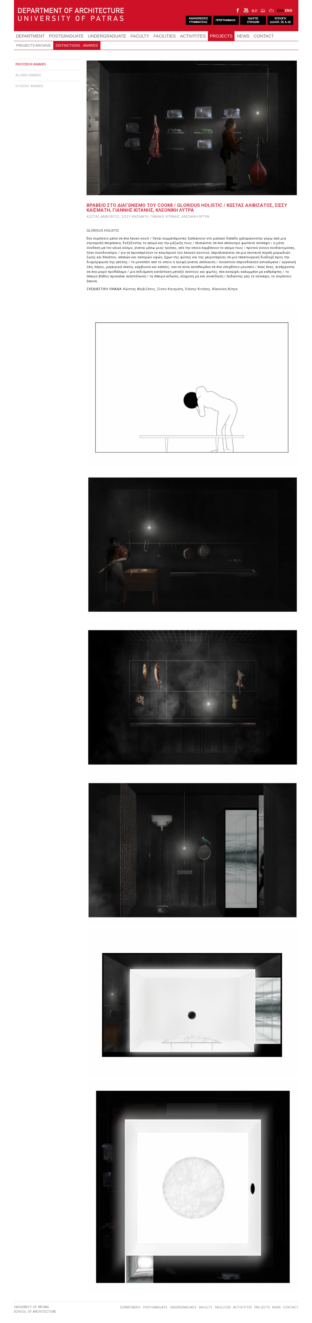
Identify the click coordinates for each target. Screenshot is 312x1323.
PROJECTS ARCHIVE (33, 45)
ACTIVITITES (193, 36)
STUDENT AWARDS (29, 86)
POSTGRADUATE (66, 36)
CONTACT (264, 36)
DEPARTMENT (30, 36)
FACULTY (139, 36)
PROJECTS (221, 36)
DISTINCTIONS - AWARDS (77, 45)
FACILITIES (164, 36)
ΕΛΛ (280, 10)
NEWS (243, 36)
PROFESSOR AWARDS (30, 64)
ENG (288, 10)
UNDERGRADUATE (107, 36)
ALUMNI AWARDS (28, 75)
